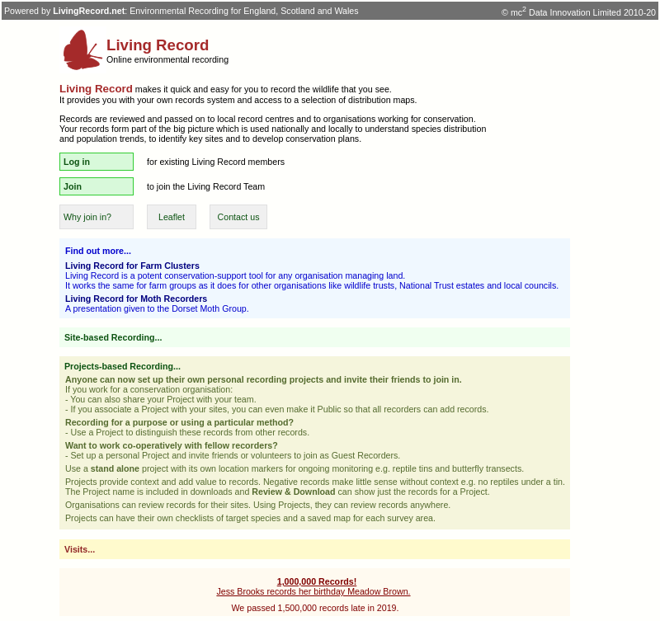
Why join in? (87, 217)
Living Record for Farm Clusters (132, 266)
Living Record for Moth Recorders (136, 298)
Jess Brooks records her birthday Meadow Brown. (313, 586)
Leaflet (171, 217)
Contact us (239, 217)
